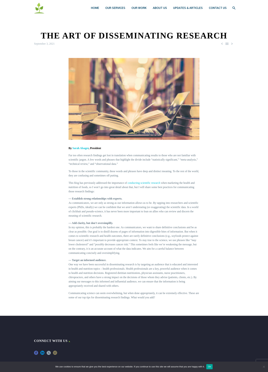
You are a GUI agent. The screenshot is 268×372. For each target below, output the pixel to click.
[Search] (233, 8)
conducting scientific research (144, 182)
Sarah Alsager (80, 148)
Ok (209, 366)
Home (95, 8)
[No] (263, 366)
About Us (160, 8)
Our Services (115, 8)
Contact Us (218, 8)
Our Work (139, 8)
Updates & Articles (188, 8)
